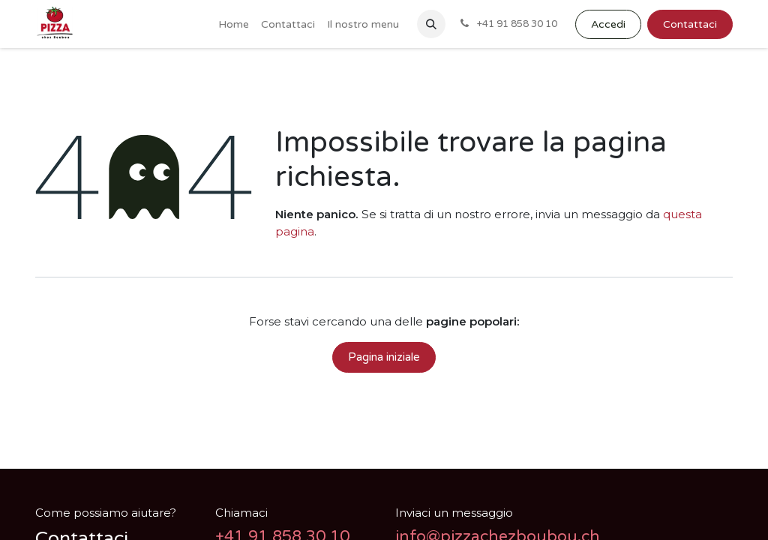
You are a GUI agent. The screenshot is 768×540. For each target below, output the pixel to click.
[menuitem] (233, 24)
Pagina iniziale (384, 357)
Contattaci (690, 24)
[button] (431, 24)
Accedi (608, 24)
